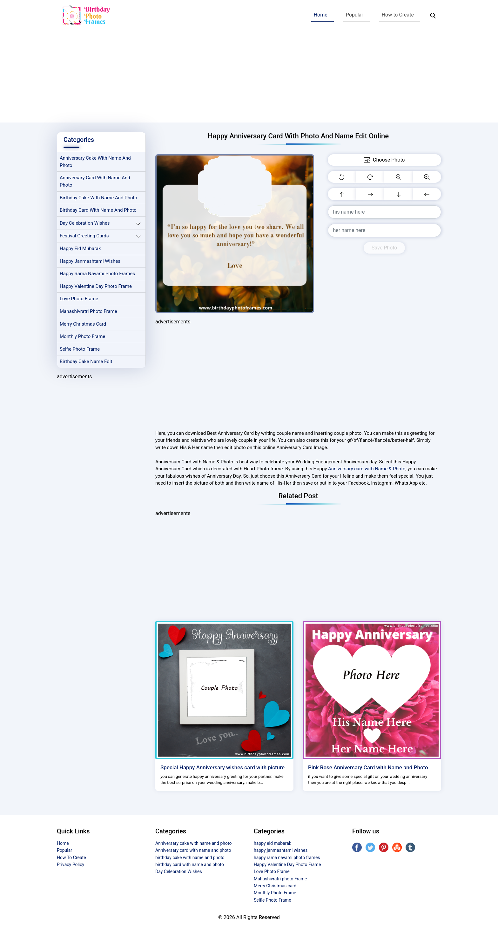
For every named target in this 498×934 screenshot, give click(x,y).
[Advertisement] (249, 78)
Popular (354, 15)
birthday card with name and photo (98, 211)
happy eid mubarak (80, 249)
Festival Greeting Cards (84, 236)
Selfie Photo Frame (80, 350)
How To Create (71, 857)
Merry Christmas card (83, 325)
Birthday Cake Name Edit (86, 363)
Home (320, 15)
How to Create (398, 15)
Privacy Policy (70, 864)
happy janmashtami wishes (90, 262)
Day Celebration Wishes (85, 223)
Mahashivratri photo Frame (89, 312)
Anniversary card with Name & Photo (366, 469)
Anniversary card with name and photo (95, 181)
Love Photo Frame (79, 300)
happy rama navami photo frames (98, 274)
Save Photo (384, 248)
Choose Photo (384, 160)
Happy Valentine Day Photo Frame (96, 287)
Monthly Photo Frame (83, 338)
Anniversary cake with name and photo (95, 162)
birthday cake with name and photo (99, 198)
